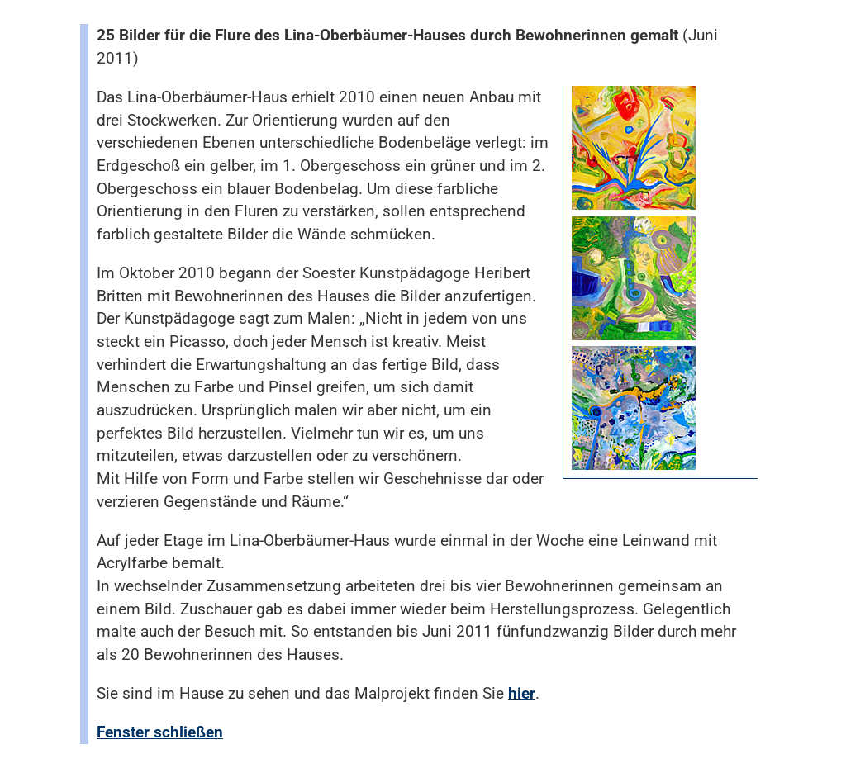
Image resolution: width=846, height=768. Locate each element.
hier (521, 693)
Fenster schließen (160, 732)
